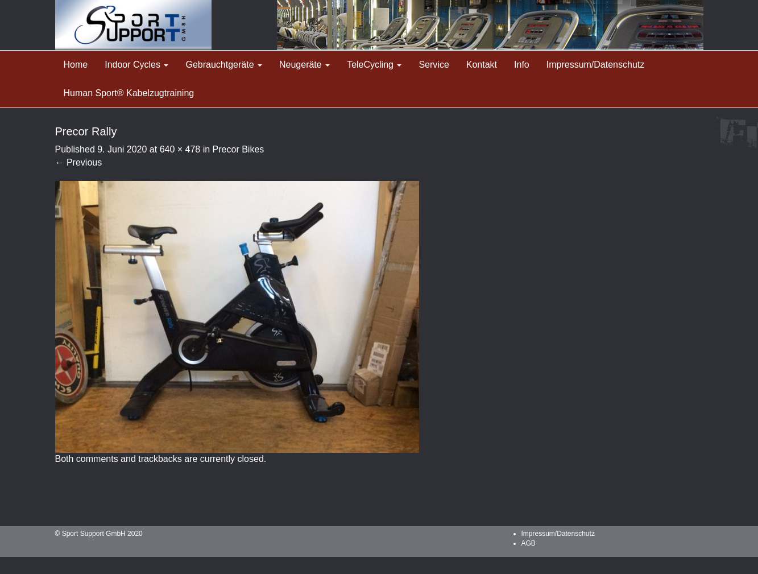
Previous (78, 162)
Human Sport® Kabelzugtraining (129, 93)
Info (521, 64)
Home (76, 64)
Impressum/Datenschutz (595, 64)
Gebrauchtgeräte (223, 64)
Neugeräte (304, 64)
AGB (528, 543)
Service (434, 64)
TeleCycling (374, 64)
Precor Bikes (238, 149)
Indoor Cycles (136, 64)
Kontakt (481, 64)
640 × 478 (180, 149)
